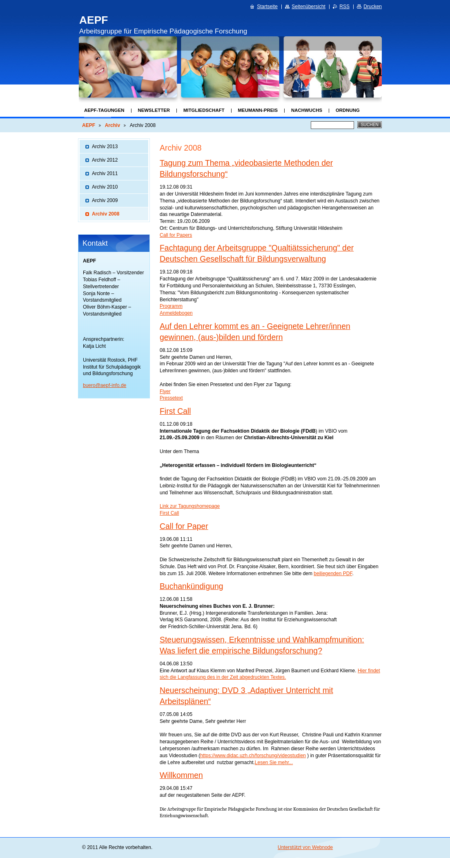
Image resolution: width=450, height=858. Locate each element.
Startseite (267, 6)
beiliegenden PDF (333, 573)
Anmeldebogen (176, 313)
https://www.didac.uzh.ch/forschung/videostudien (253, 755)
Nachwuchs (306, 110)
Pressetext (171, 398)
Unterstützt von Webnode (305, 847)
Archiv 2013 (105, 146)
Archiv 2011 (105, 173)
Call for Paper (184, 526)
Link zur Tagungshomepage (190, 506)
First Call (175, 411)
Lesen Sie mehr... (274, 762)
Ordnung (348, 110)
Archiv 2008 (105, 214)
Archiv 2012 (105, 160)
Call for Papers (176, 235)
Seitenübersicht (308, 6)
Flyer (165, 391)
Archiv (112, 125)
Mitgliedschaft (204, 110)
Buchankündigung (191, 586)
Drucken (372, 6)
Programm (171, 306)
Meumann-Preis (258, 110)
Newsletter (154, 110)
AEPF (88, 125)
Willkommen (181, 775)
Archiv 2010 (105, 187)
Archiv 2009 (105, 200)
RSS (344, 6)
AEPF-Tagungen (104, 110)
